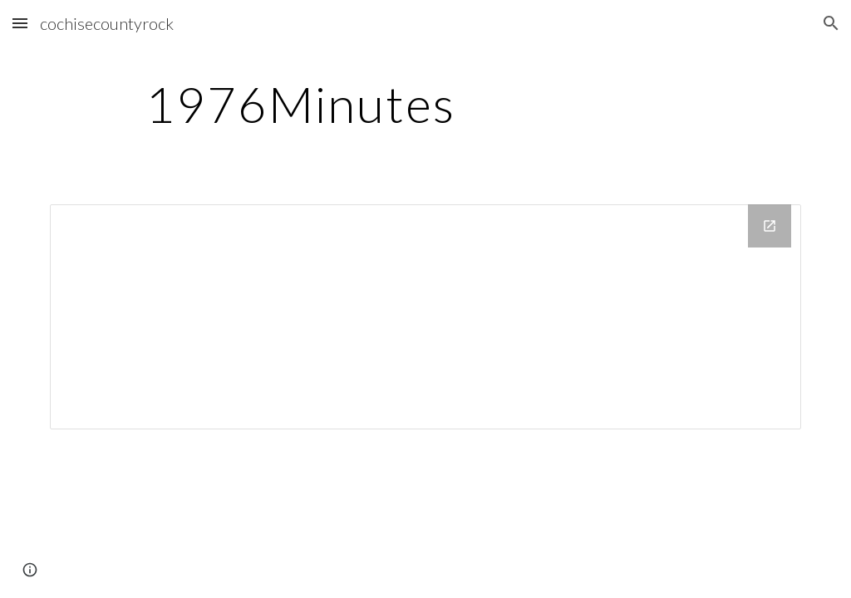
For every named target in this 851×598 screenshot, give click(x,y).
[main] (300, 104)
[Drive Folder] (426, 316)
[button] (20, 23)
